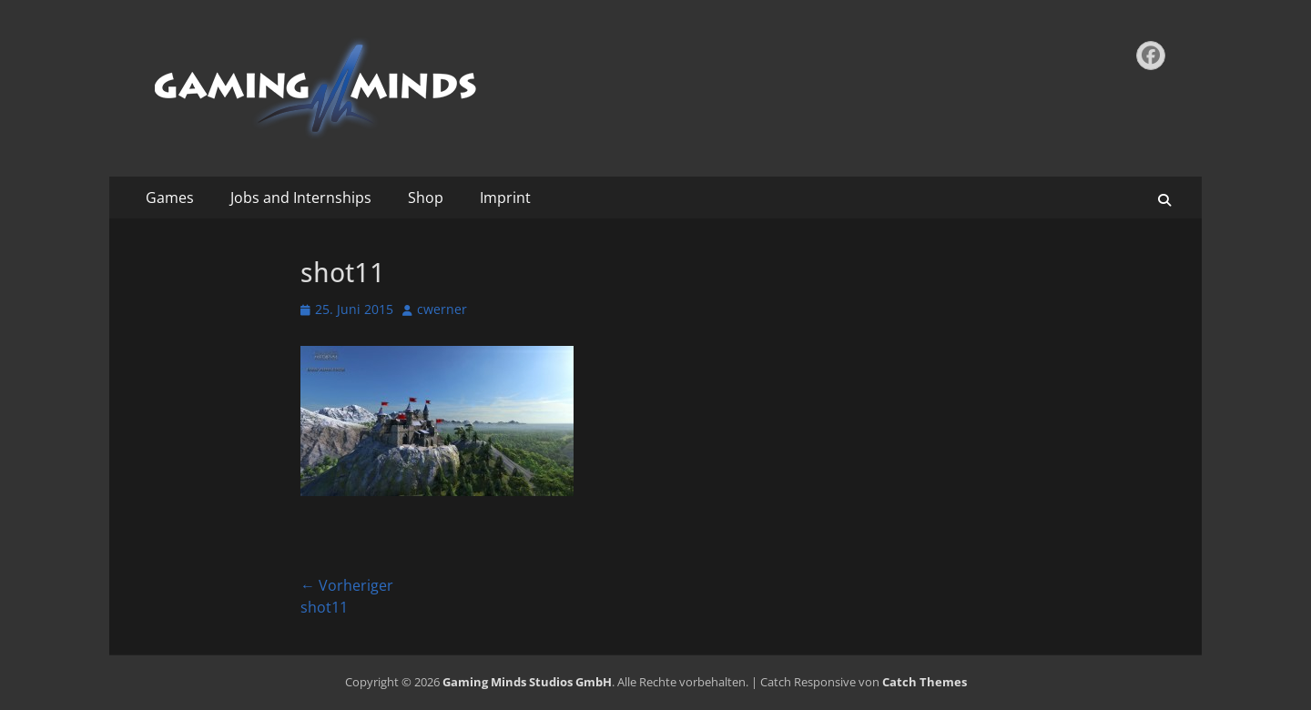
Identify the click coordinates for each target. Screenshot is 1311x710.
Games (170, 198)
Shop (425, 198)
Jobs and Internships (300, 198)
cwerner (442, 309)
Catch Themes (924, 682)
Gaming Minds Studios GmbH (527, 682)
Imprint (505, 198)
